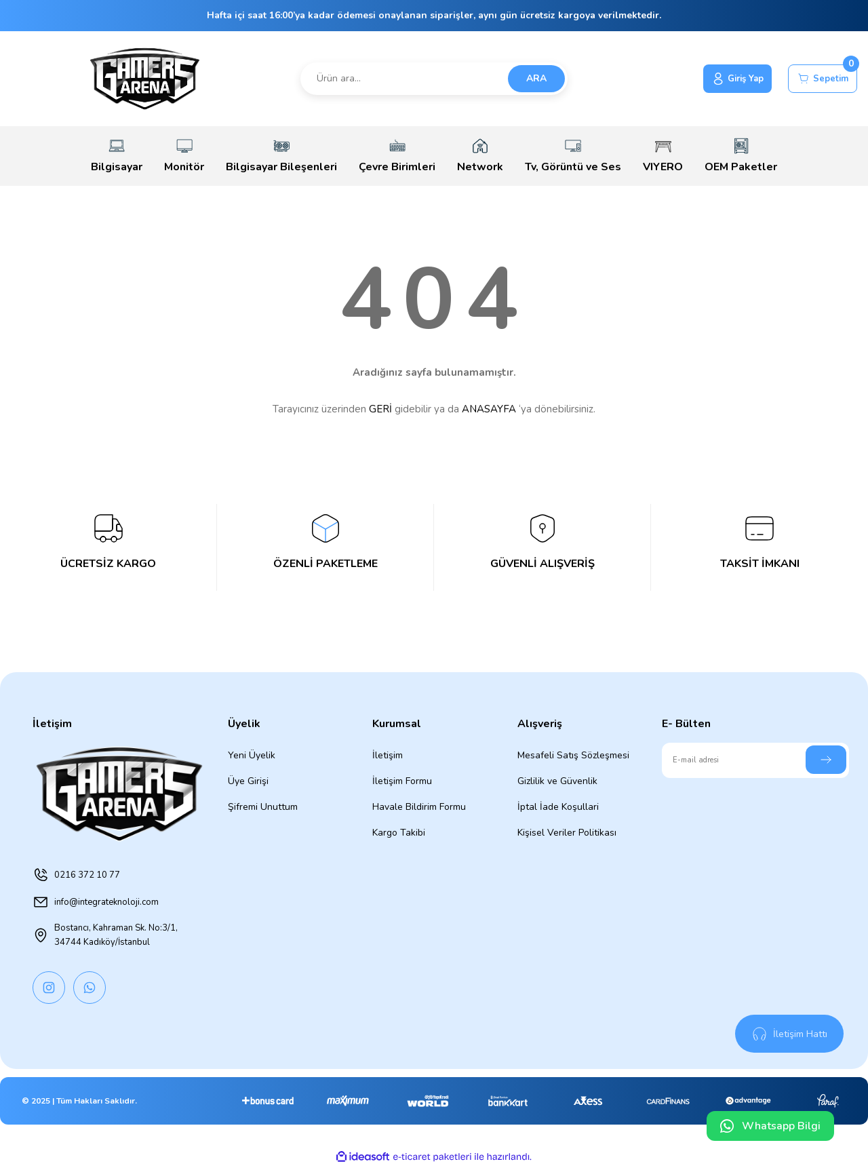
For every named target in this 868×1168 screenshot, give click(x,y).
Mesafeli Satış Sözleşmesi (573, 755)
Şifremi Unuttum (263, 806)
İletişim (387, 755)
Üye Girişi (248, 781)
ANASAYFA (489, 409)
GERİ (380, 409)
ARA (536, 78)
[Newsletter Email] (755, 760)
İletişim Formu (402, 781)
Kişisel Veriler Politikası (566, 832)
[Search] (434, 78)
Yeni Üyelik (251, 755)
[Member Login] (725, 78)
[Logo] (144, 79)
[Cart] (819, 78)
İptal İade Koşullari (558, 806)
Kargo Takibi (398, 832)
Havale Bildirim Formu (419, 806)
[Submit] (826, 759)
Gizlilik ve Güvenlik (557, 781)
